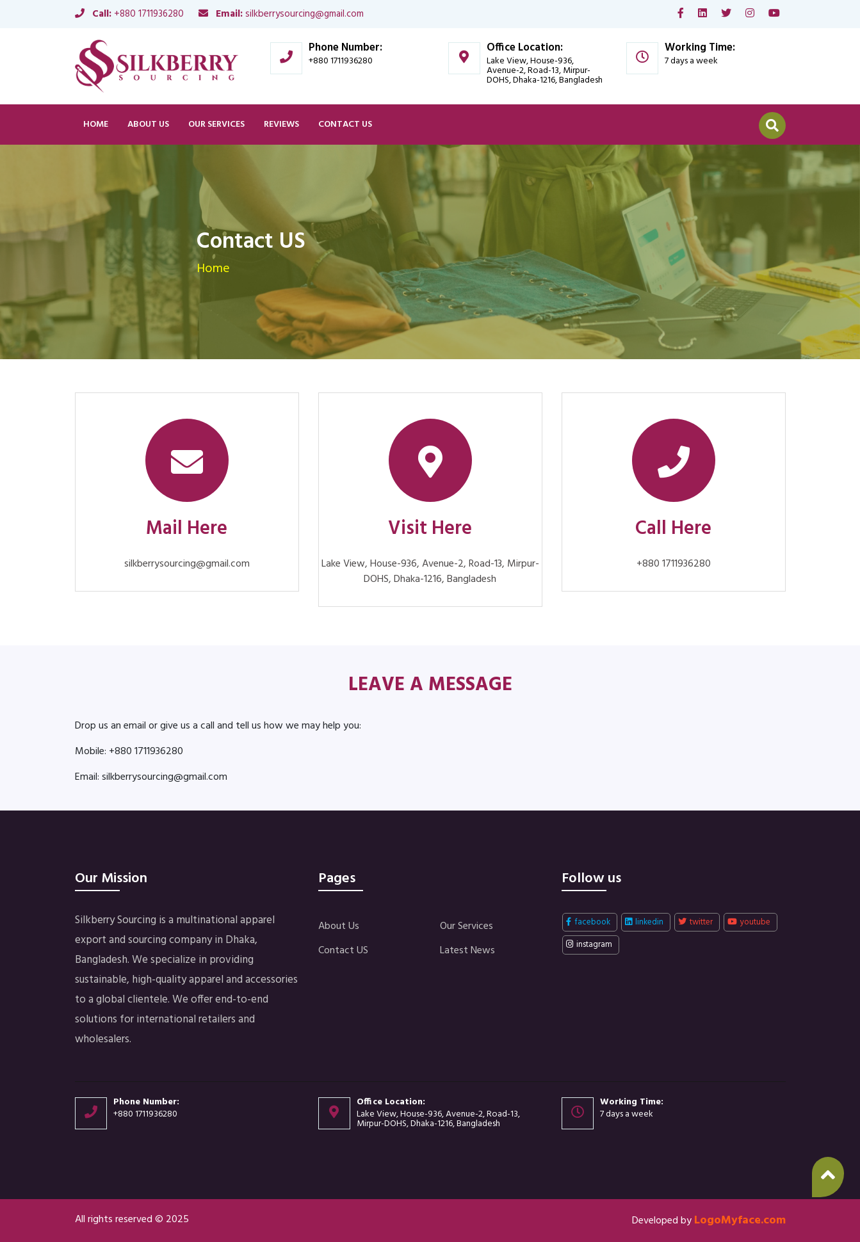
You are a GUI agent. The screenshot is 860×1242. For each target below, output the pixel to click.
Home (95, 124)
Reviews (281, 124)
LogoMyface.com (740, 1220)
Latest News (467, 950)
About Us (148, 124)
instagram (589, 944)
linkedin (644, 922)
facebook (588, 922)
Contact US (345, 124)
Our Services (216, 124)
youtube (748, 922)
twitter (695, 922)
